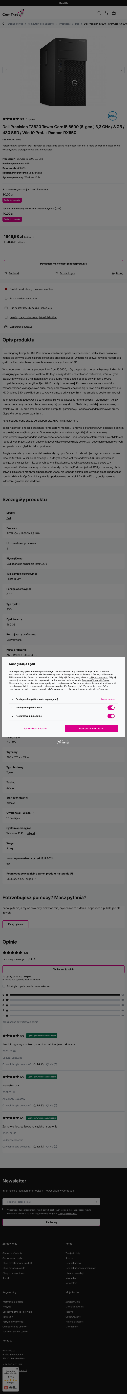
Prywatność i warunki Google (95, 680)
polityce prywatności (98, 677)
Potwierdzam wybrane (35, 728)
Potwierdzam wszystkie (91, 728)
